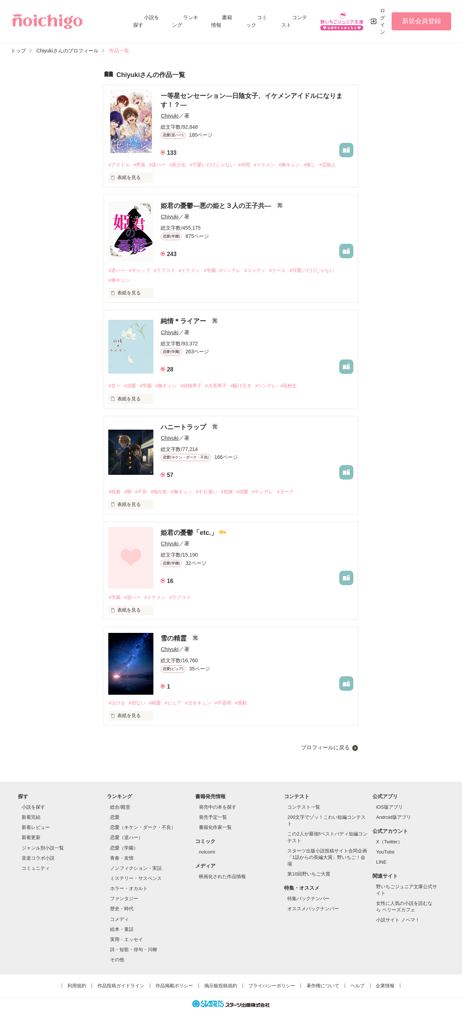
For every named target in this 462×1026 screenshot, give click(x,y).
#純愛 (155, 703)
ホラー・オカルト (129, 888)
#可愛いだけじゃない (211, 164)
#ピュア (173, 703)
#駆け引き (241, 385)
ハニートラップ (184, 427)
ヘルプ (357, 985)
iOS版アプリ (389, 807)
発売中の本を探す (217, 807)
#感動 (241, 703)
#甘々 (114, 385)
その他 (117, 959)
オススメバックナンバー (313, 908)
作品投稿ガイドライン (120, 985)
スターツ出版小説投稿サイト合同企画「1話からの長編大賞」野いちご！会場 (327, 857)
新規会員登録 (421, 21)
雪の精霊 (174, 638)
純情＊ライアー (184, 321)
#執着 (114, 491)
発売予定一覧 (213, 817)
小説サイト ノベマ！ (398, 920)
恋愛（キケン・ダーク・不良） (143, 827)
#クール (277, 270)
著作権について (322, 985)
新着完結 (31, 817)
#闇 (127, 491)
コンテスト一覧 (303, 807)
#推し (309, 164)
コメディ (119, 919)
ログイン (382, 21)
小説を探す (33, 807)
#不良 (141, 491)
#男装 (139, 164)
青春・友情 (122, 858)
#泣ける (116, 703)
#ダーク (285, 491)
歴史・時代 (122, 908)
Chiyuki (169, 115)
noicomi (207, 852)
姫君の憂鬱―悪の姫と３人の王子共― (217, 205)
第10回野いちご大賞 (308, 874)
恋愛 (114, 817)
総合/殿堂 (120, 807)
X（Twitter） (389, 841)
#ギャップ (139, 270)
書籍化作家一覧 (215, 827)
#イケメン (264, 164)
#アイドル (119, 164)
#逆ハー (157, 164)
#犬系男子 (216, 385)
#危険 (227, 491)
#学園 (209, 270)
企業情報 (385, 985)
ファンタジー (124, 898)
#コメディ (255, 270)
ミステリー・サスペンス (136, 878)
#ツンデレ (230, 270)
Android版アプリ (393, 817)
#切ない (137, 703)
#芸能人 (327, 164)
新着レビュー (36, 827)
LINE (381, 862)
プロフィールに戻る (325, 747)
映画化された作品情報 (222, 876)
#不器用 (223, 703)
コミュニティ (36, 868)
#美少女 (177, 164)
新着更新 (31, 837)
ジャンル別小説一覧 (43, 848)
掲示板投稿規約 (220, 985)
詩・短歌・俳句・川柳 (133, 949)
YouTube (385, 852)
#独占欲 (159, 491)
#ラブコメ (164, 270)
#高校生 (288, 385)
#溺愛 (130, 385)
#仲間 (244, 164)
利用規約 (76, 985)
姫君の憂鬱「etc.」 (190, 532)
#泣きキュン (198, 703)
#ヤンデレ (262, 491)
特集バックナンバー (308, 898)
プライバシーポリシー (271, 985)
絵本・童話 (122, 929)
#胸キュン (289, 164)
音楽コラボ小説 (38, 858)
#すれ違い (206, 491)
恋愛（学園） (124, 848)
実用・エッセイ (126, 939)
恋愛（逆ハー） (126, 837)
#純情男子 (190, 385)
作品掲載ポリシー (174, 985)
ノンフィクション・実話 (136, 868)
